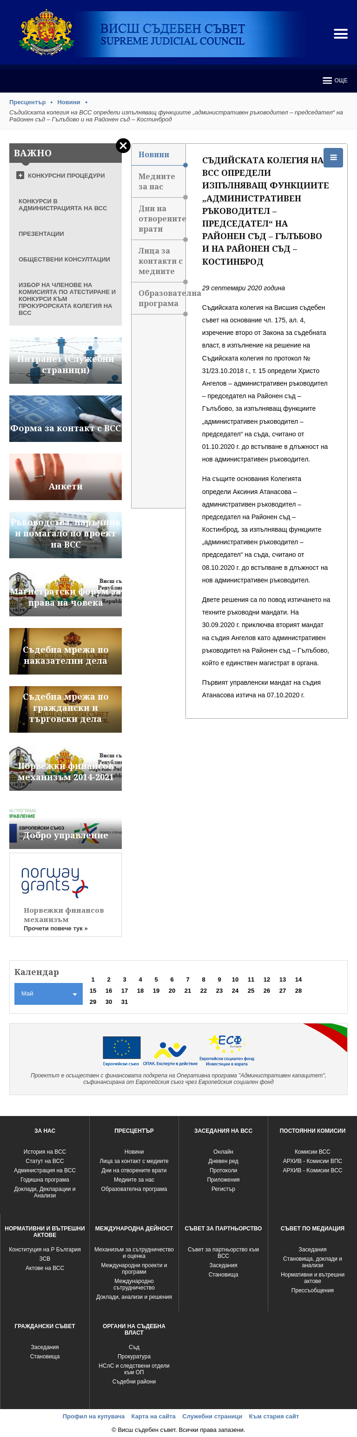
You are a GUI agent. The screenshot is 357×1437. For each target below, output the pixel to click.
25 (251, 990)
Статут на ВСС (45, 1161)
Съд (134, 1347)
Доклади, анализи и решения (134, 1297)
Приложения (223, 1179)
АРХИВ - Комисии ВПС (312, 1161)
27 (282, 990)
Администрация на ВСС (45, 1170)
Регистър (223, 1189)
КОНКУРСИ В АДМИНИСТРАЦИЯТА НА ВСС (63, 205)
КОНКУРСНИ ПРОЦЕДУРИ (66, 175)
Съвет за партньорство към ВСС (223, 1252)
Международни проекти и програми (134, 1268)
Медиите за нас (162, 184)
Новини (68, 102)
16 (109, 990)
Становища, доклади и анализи (312, 1262)
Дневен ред (223, 1161)
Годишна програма (44, 1179)
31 (124, 1001)
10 (235, 979)
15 (93, 990)
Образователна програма (162, 301)
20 (172, 990)
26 (267, 990)
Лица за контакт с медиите (133, 1161)
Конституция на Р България (45, 1249)
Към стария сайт (274, 1416)
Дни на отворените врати (162, 221)
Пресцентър (27, 102)
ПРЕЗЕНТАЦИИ (41, 233)
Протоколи (223, 1170)
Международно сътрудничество (134, 1284)
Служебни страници (212, 1416)
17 (124, 990)
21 (188, 990)
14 (298, 979)
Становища (223, 1274)
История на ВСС (45, 1152)
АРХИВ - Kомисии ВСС (312, 1170)
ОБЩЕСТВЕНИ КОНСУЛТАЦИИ (64, 259)
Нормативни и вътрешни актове (312, 1277)
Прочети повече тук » (56, 928)
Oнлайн (223, 1152)
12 (267, 979)
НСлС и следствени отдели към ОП (134, 1369)
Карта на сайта (154, 1416)
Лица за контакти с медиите (162, 264)
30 (109, 1001)
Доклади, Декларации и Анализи (45, 1192)
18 (140, 990)
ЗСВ (45, 1259)
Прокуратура (134, 1356)
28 (298, 990)
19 (156, 990)
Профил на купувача (94, 1416)
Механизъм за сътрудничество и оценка (134, 1252)
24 (235, 990)
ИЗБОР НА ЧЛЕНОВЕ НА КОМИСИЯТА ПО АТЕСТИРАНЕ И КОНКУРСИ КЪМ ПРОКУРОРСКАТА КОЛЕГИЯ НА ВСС (67, 298)
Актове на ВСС (45, 1268)
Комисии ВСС (312, 1152)
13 (282, 979)
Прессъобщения (312, 1290)
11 (251, 979)
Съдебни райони (134, 1381)
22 (203, 990)
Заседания (224, 1265)
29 (93, 1001)
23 (219, 990)
